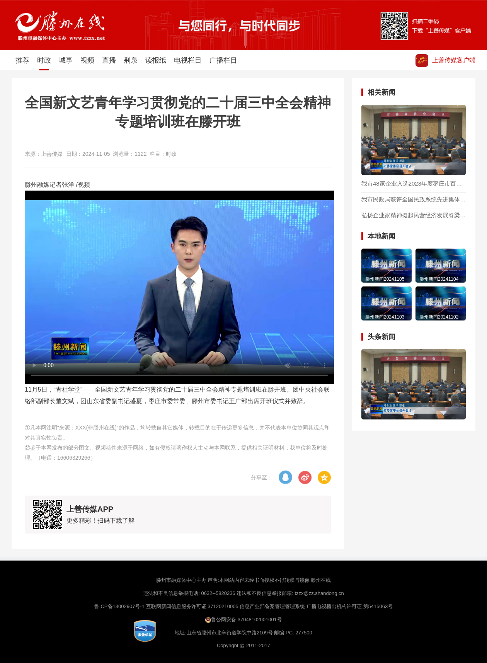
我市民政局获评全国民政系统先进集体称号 (413, 199)
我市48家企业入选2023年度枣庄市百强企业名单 (413, 184)
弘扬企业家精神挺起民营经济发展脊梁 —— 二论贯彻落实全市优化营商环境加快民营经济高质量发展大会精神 (413, 215)
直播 (109, 60)
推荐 (22, 60)
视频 (87, 60)
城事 (66, 60)
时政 (44, 63)
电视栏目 (188, 60)
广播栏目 (223, 60)
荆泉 (131, 60)
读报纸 (155, 60)
